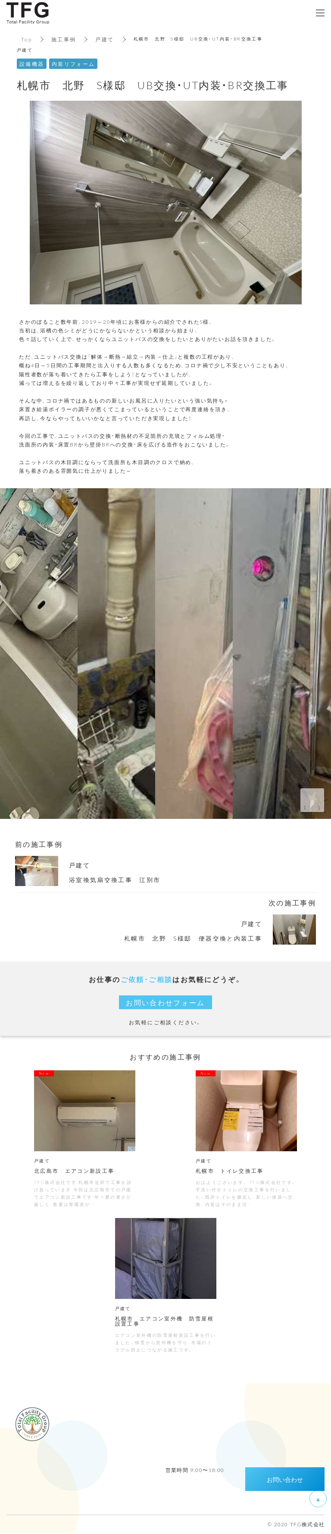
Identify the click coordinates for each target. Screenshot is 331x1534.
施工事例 (63, 39)
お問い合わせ (285, 1480)
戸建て (105, 39)
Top (26, 39)
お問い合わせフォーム (165, 1002)
